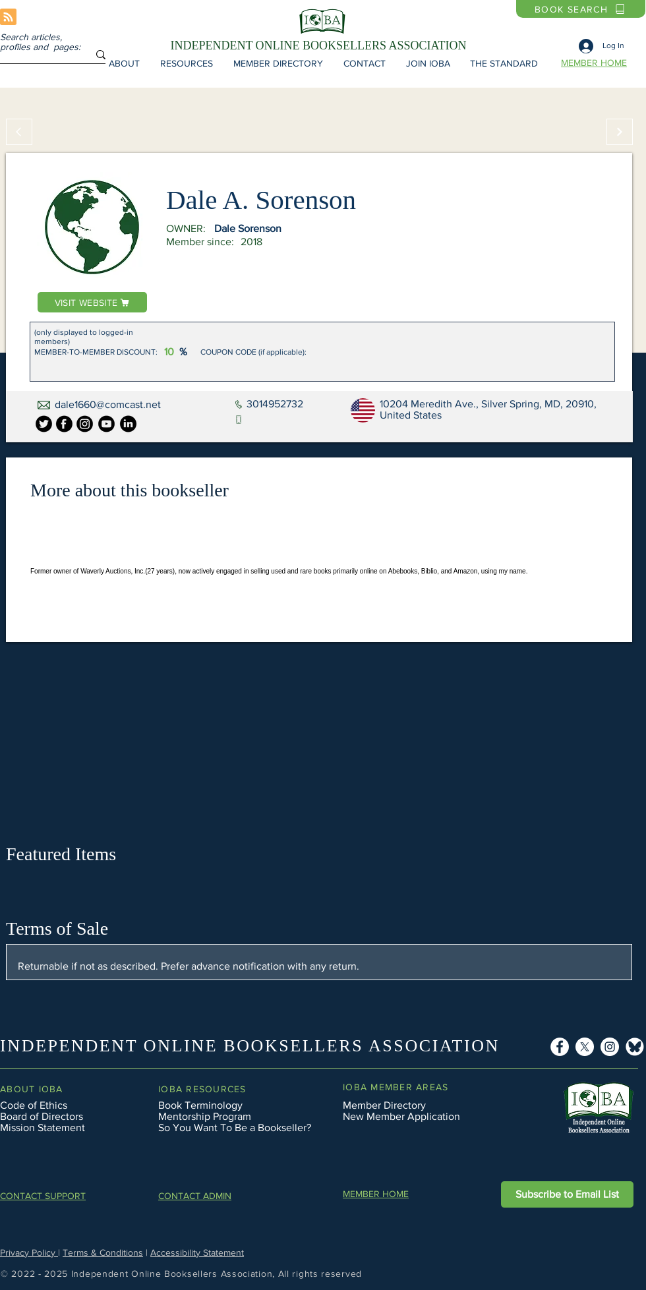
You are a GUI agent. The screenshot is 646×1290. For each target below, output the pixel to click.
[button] (124, 63)
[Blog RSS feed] (8, 17)
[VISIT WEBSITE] (92, 302)
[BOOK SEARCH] (580, 9)
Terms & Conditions (103, 1252)
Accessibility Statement (197, 1252)
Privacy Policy (29, 1252)
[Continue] (619, 132)
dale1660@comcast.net (108, 404)
